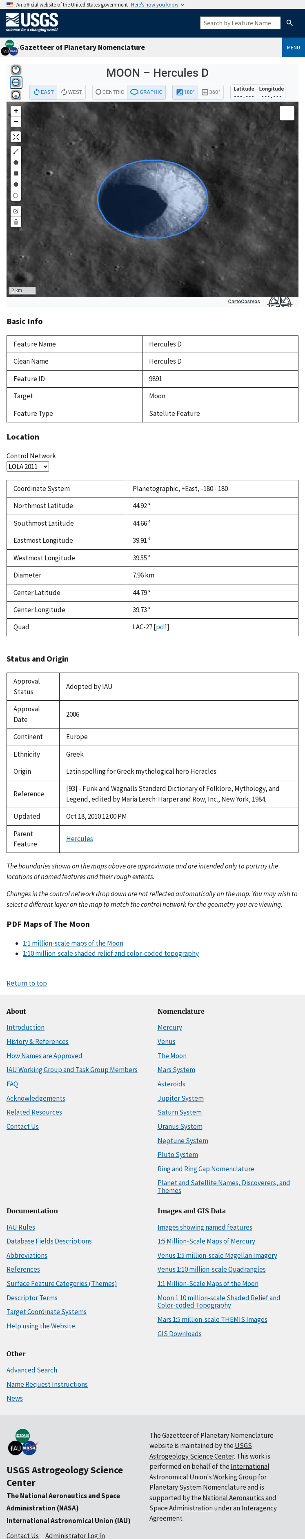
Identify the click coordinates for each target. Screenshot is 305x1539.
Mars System (176, 1069)
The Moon (172, 1055)
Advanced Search (32, 1370)
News (15, 1398)
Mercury (170, 1027)
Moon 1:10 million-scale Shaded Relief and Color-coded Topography (219, 1301)
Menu (293, 47)
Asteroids (171, 1083)
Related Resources (34, 1112)
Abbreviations (27, 1255)
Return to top (27, 983)
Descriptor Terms (32, 1297)
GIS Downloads (180, 1333)
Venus (167, 1041)
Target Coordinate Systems (47, 1311)
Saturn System (180, 1112)
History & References (38, 1041)
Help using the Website (41, 1325)
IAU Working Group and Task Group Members (72, 1069)
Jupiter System (181, 1098)
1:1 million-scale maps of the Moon (73, 943)
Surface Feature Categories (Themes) (62, 1283)
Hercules (79, 838)
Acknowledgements (36, 1098)
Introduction (26, 1027)
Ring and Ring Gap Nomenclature (206, 1168)
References (23, 1269)
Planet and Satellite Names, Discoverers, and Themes (224, 1186)
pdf (161, 626)
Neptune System (183, 1140)
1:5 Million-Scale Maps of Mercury (206, 1241)
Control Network (31, 455)
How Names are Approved (44, 1055)
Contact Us (23, 1126)
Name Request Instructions (47, 1384)
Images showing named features (205, 1227)
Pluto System (178, 1154)
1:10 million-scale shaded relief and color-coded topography (111, 953)
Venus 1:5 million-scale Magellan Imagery (217, 1255)
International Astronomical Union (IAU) (69, 1520)
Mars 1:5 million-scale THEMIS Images (212, 1319)
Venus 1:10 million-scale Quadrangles (212, 1269)
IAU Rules (21, 1227)
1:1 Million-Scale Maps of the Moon (208, 1283)
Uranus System (180, 1126)
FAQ (12, 1083)
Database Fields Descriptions (49, 1241)
